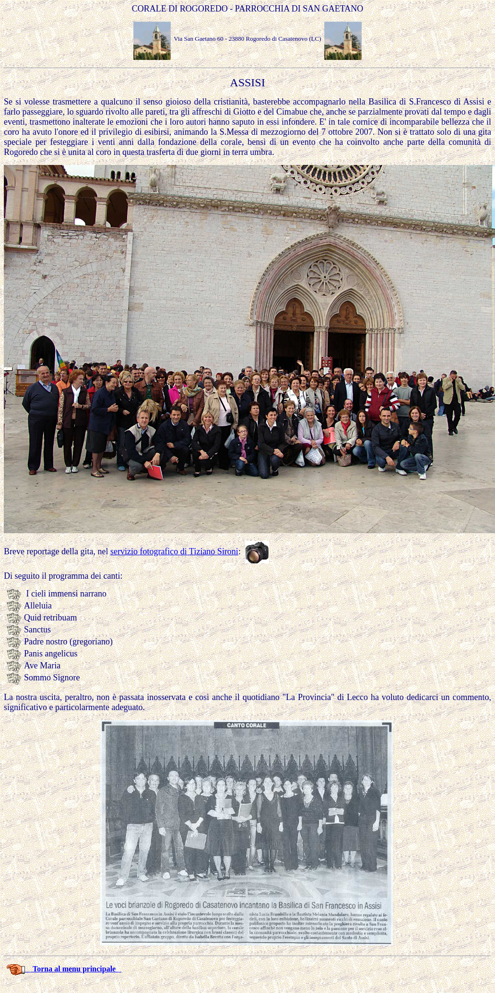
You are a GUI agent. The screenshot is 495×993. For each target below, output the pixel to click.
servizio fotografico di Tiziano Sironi (174, 551)
